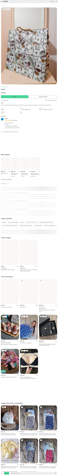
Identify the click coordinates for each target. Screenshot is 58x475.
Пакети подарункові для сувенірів (9, 225)
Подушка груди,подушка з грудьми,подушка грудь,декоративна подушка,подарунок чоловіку (28, 378)
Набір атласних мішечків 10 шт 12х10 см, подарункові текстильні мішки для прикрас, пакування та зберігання (10, 467)
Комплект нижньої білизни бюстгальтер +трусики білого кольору (35, 174)
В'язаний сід (22, 307)
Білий (23, 109)
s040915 (6, 118)
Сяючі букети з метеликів (25, 343)
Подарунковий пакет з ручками (8, 269)
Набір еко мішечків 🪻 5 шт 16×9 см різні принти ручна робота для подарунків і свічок (29, 434)
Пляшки (22, 222)
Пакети (3, 5)
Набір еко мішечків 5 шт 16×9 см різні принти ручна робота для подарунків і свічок (47, 434)
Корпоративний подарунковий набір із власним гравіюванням (47, 345)
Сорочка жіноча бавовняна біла (24, 174)
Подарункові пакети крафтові (46, 222)
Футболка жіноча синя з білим (14, 174)
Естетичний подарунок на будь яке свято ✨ (47, 310)
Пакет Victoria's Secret (32, 222)
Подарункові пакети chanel (26, 225)
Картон (2, 113)
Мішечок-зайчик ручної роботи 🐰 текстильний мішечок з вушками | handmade (8, 434)
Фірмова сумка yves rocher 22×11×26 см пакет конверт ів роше (28, 270)
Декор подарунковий (13, 222)
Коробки (4, 222)
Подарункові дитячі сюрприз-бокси (9, 377)
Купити (14, 96)
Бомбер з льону (4, 173)
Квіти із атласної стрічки (6, 307)
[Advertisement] (29, 143)
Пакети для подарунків (50, 225)
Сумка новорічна (38, 225)
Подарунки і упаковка (48, 109)
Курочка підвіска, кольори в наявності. (9, 344)
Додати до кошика (43, 96)
